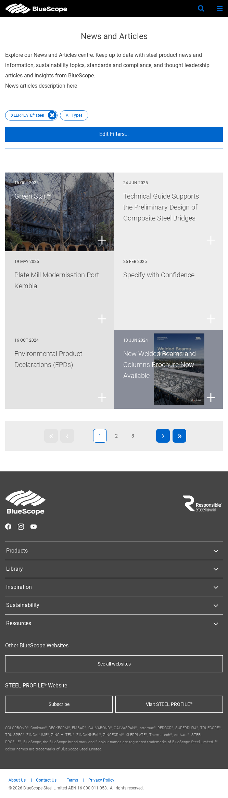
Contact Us (46, 780)
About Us (17, 780)
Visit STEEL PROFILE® (169, 704)
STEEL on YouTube (33, 526)
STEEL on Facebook (8, 526)
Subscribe (59, 704)
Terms (72, 780)
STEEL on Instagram (21, 526)
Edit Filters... (114, 134)
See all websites (114, 664)
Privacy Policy (101, 780)
